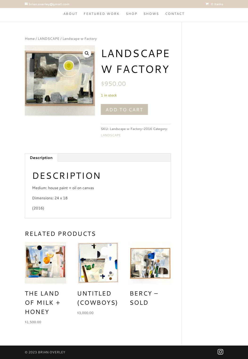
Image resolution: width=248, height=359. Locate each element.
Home (30, 38)
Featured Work (102, 14)
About (70, 14)
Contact (174, 14)
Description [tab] (41, 157)
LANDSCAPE (48, 38)
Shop (131, 14)
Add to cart (124, 109)
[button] (87, 53)
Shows (151, 14)
